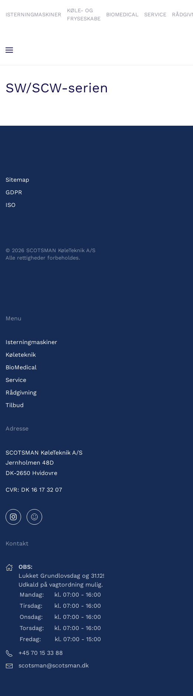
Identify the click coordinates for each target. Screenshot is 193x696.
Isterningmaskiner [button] (33, 14)
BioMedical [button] (122, 14)
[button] (9, 50)
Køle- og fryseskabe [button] (84, 14)
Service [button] (155, 14)
